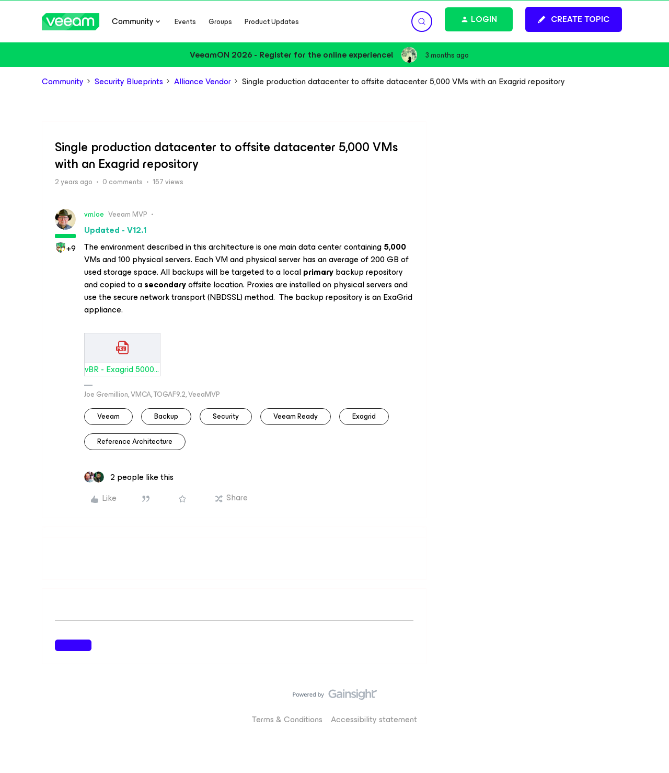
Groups (220, 21)
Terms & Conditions (287, 719)
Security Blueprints (129, 81)
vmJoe (94, 214)
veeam (108, 416)
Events (185, 21)
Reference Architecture (134, 441)
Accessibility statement (374, 719)
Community (63, 81)
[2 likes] (129, 477)
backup (166, 416)
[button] (573, 19)
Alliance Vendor (202, 81)
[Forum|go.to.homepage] (70, 21)
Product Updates (272, 21)
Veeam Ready (295, 416)
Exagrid (364, 416)
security (226, 416)
